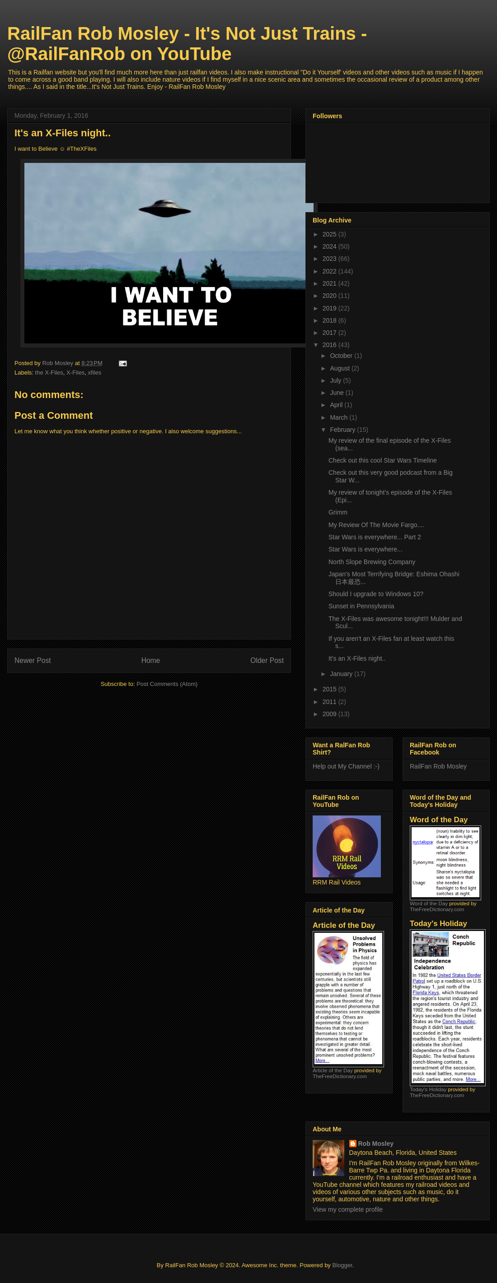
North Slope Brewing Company (371, 561)
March (339, 417)
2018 (330, 320)
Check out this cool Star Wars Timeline (382, 460)
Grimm (337, 512)
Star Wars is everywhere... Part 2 (374, 537)
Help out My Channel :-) (346, 766)
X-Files (75, 372)
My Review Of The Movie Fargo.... (376, 524)
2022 (330, 271)
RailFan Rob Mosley (438, 766)
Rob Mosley (376, 1143)
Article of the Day (333, 1070)
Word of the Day (429, 903)
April (337, 404)
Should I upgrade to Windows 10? (375, 593)
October (342, 355)
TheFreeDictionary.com (340, 1076)
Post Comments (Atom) (166, 684)
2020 (330, 295)
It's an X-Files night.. (356, 658)
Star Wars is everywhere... (365, 549)
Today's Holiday (428, 1089)
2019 (330, 308)
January (342, 673)
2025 (330, 234)
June (337, 392)
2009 (330, 714)
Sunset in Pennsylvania (361, 606)
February (343, 429)
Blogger (342, 1265)
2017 (330, 332)
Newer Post (32, 660)
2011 (330, 701)
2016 (330, 344)
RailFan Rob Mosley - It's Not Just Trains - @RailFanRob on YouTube (187, 43)
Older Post (267, 660)
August (340, 368)
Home (150, 660)
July (336, 380)
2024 (330, 246)
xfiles (95, 372)
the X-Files (49, 372)
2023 (330, 258)
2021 (330, 283)
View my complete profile (348, 1209)
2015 (330, 689)
